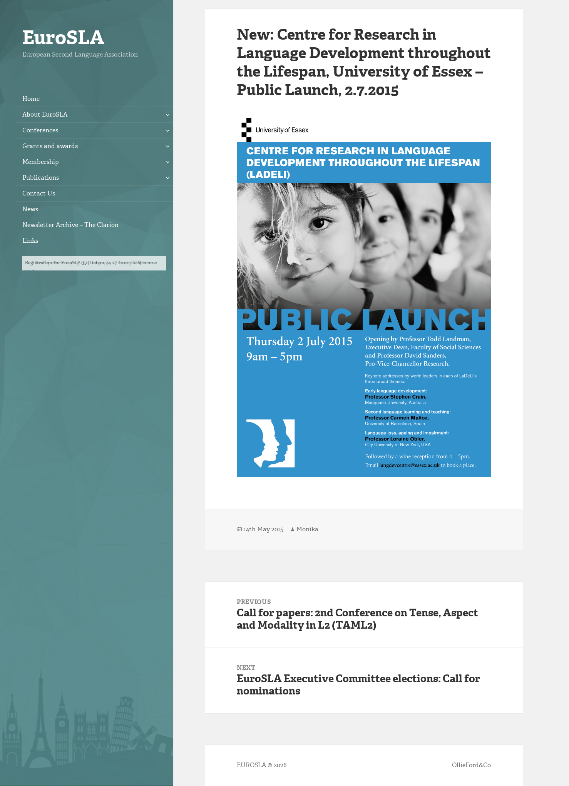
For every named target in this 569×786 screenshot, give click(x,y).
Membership (40, 162)
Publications (40, 178)
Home (31, 99)
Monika (307, 529)
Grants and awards (50, 146)
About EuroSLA (44, 114)
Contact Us (38, 193)
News (30, 209)
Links (30, 241)
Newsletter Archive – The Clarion (70, 225)
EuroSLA (63, 37)
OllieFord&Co (471, 765)
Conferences (40, 130)
